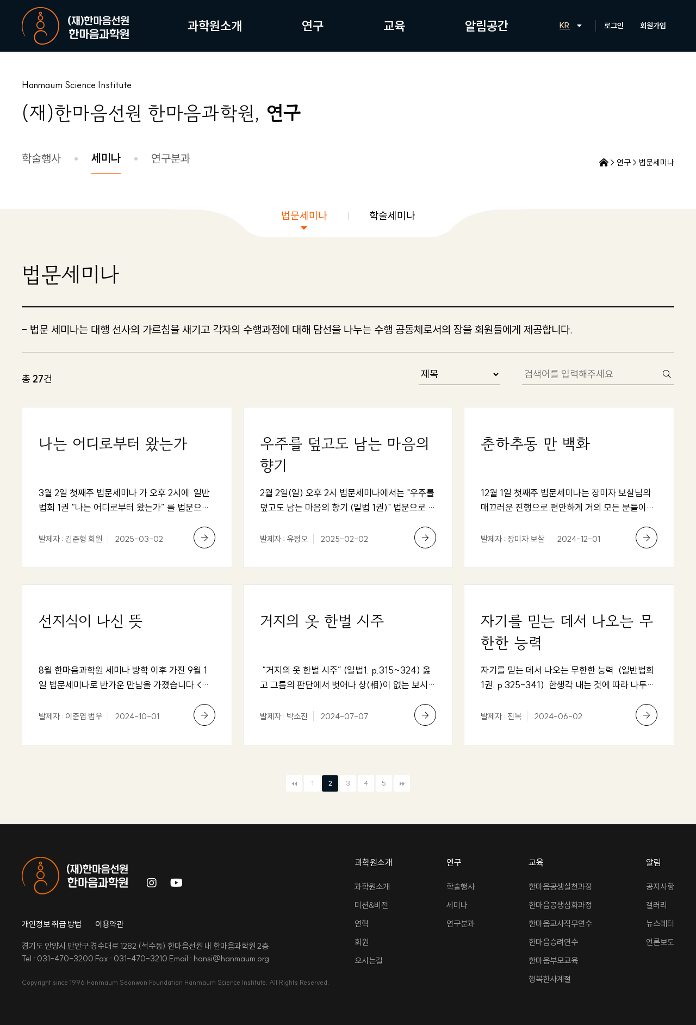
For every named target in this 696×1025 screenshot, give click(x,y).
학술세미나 (392, 215)
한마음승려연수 (553, 942)
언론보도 (660, 942)
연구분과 (170, 158)
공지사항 (660, 886)
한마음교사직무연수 (560, 923)
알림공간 (486, 26)
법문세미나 (304, 215)
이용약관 (109, 924)
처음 (294, 783)
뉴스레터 (660, 923)
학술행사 (41, 158)
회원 (362, 942)
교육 (394, 26)
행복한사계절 (550, 979)
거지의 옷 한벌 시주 (322, 621)
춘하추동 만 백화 (535, 443)
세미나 (106, 158)
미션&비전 (371, 905)
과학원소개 (215, 26)
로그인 (614, 25)
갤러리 (656, 905)
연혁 (362, 923)
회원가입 (653, 25)
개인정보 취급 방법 (52, 924)
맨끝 (402, 783)
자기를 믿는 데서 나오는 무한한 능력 (567, 631)
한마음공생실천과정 (560, 886)
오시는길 (369, 960)
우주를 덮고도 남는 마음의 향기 (345, 454)
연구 (313, 26)
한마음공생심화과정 (560, 905)
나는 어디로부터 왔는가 (113, 443)
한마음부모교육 (553, 960)
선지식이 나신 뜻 (91, 621)
